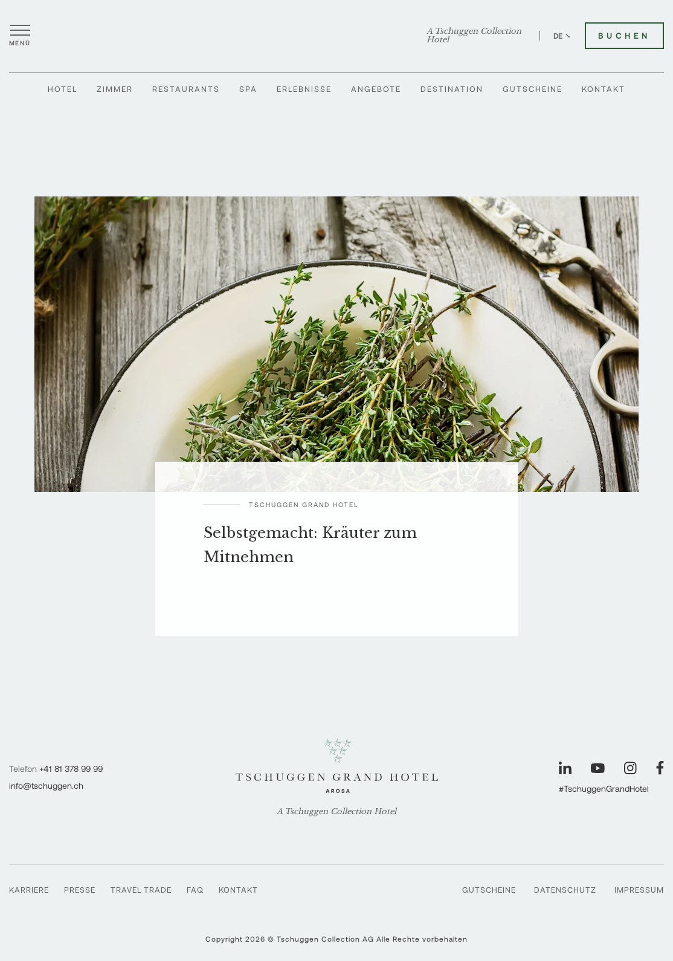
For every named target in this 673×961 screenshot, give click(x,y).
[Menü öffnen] (20, 36)
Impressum (639, 890)
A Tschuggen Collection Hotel (474, 35)
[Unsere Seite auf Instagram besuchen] (630, 768)
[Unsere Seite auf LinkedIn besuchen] (565, 768)
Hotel (62, 89)
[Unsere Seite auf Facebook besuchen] (660, 768)
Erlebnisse (304, 89)
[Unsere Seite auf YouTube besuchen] (598, 768)
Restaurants (186, 89)
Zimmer (115, 89)
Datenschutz (565, 890)
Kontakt (603, 89)
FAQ (195, 890)
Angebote (376, 89)
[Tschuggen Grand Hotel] (336, 35)
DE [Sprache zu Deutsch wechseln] (563, 35)
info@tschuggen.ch (46, 785)
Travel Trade (141, 890)
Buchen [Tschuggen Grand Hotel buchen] (624, 35)
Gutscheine (532, 89)
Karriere (29, 890)
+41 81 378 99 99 (71, 768)
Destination (451, 89)
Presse (79, 890)
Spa (248, 89)
